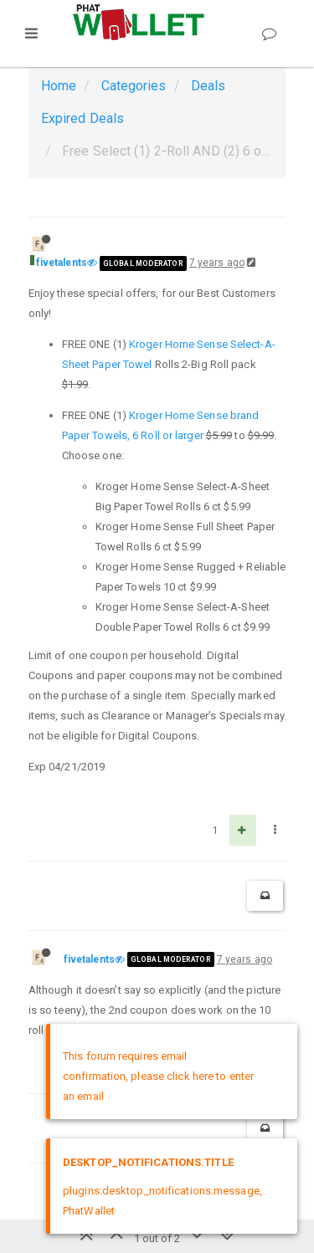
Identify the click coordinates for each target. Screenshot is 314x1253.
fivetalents (61, 262)
